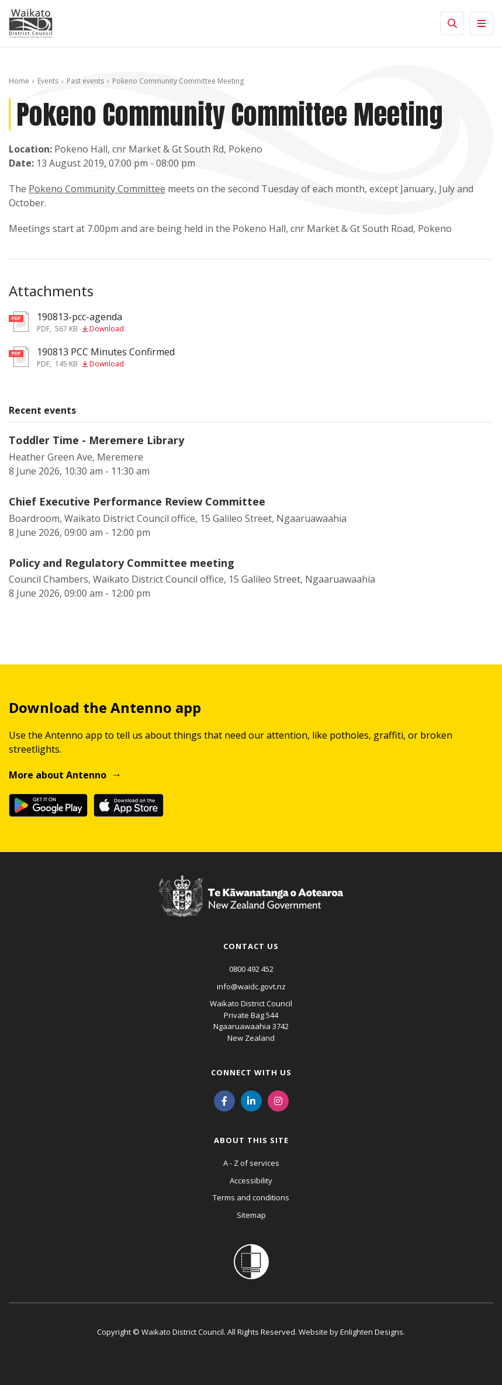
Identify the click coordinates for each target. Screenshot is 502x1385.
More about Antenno (57, 774)
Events (47, 81)
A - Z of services (251, 1163)
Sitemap (251, 1215)
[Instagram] (278, 1100)
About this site (251, 1140)
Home (19, 81)
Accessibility (251, 1180)
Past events (85, 81)
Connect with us (251, 1072)
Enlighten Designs (371, 1332)
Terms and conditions (251, 1197)
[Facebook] (224, 1100)
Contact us (251, 946)
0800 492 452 (251, 969)
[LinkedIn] (251, 1100)
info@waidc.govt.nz (251, 986)
